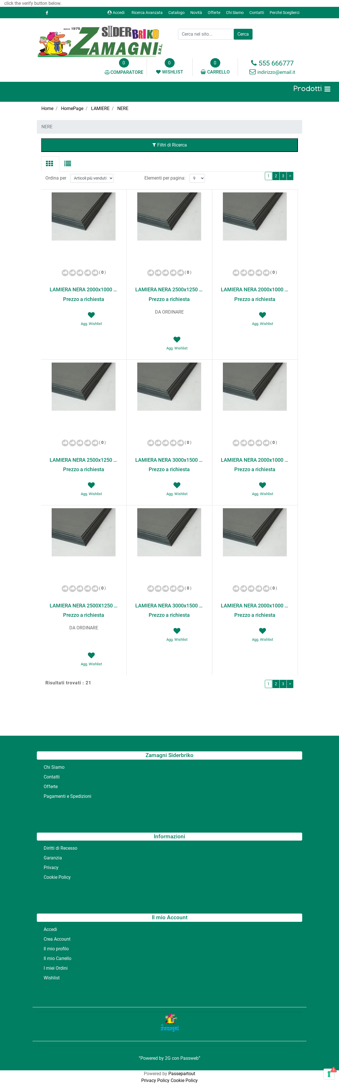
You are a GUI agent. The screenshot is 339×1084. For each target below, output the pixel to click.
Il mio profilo (56, 948)
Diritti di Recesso (60, 848)
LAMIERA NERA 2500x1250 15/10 (84, 460)
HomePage (72, 108)
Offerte (214, 12)
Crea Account (57, 939)
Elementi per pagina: (164, 178)
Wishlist (52, 978)
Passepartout (181, 1073)
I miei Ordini (56, 968)
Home (47, 108)
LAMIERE (100, 108)
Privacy (51, 867)
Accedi (116, 12)
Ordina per (55, 178)
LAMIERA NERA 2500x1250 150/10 (169, 289)
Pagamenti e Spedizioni (67, 796)
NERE (122, 108)
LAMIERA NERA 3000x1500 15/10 (169, 460)
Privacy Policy (155, 1080)
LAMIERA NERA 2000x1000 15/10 (255, 289)
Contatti (256, 12)
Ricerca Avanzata (147, 12)
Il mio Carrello (57, 958)
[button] (243, 34)
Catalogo (176, 12)
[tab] (50, 164)
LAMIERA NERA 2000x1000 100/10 (84, 289)
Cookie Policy (57, 877)
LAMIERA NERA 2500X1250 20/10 (84, 606)
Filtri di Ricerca (169, 145)
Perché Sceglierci (284, 12)
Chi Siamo (235, 12)
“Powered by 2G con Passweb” (169, 1058)
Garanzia (53, 858)
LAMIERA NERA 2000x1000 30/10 (255, 606)
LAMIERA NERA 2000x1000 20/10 (255, 460)
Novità (196, 12)
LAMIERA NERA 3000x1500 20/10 (169, 606)
